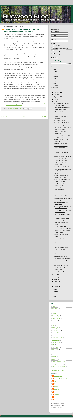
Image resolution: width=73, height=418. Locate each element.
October (56, 94)
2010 (54, 88)
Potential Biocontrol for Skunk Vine (63, 114)
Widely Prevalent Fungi (58, 364)
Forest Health (57, 45)
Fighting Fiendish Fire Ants (60, 256)
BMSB (54, 313)
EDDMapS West (56, 330)
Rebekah (56, 386)
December (56, 90)
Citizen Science (56, 318)
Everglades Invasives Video (61, 143)
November (57, 92)
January (56, 286)
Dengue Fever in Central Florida (62, 122)
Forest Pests (55, 332)
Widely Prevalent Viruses (58, 366)
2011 (54, 85)
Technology (57, 54)
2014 (54, 78)
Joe (55, 381)
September (57, 97)
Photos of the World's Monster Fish (62, 156)
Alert (53, 306)
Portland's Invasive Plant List (61, 260)
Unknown (56, 389)
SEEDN (54, 357)
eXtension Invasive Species (57, 370)
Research (54, 354)
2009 (54, 289)
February (56, 284)
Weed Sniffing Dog (58, 263)
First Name (53, 35)
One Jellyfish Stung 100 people (61, 125)
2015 (54, 76)
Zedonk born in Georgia (60, 111)
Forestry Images (56, 335)
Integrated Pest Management (61, 48)
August (56, 99)
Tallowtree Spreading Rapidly (61, 245)
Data (53, 325)
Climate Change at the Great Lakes (62, 167)
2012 (54, 83)
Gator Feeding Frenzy (59, 120)
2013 (54, 81)
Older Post (43, 116)
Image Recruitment (57, 337)
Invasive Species (58, 51)
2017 (54, 71)
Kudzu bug (55, 349)
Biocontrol (55, 311)
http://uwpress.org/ (40, 103)
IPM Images (55, 347)
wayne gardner (58, 399)
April (55, 279)
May (55, 277)
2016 (54, 74)
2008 (54, 291)
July (55, 101)
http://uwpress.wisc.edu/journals (14, 105)
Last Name (53, 39)
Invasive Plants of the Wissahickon (62, 258)
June (55, 274)
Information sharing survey (60, 238)
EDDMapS (55, 328)
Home (24, 116)
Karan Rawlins (58, 384)
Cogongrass (55, 320)
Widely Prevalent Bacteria (58, 361)
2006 (54, 296)
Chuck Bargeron (58, 376)
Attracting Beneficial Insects (61, 247)
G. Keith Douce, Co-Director (61, 378)
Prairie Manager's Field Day (61, 265)
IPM (53, 344)
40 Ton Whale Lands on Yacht (61, 150)
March (56, 281)
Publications (55, 352)
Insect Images (55, 340)
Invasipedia (56, 173)
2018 (54, 69)
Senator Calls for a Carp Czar (61, 271)
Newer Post (4, 116)
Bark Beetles (55, 308)
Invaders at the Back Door (60, 249)
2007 (54, 294)
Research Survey (58, 191)
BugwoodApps (56, 316)
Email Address (55, 31)
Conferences (55, 323)
